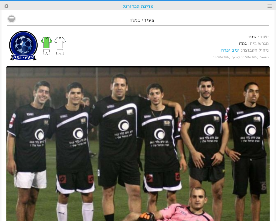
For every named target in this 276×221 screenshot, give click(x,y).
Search (6, 6)
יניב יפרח (230, 50)
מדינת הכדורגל (137, 6)
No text (11, 19)
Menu (269, 6)
